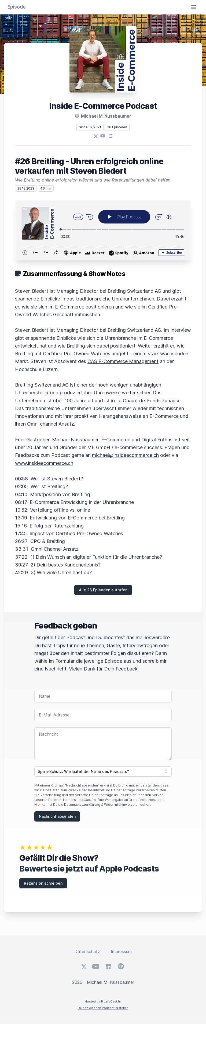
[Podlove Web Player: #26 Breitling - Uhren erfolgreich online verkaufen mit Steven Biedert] (103, 230)
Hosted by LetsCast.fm (103, 1001)
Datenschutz (87, 951)
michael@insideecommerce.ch (125, 455)
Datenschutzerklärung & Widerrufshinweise (99, 805)
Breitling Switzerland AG (134, 330)
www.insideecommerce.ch (44, 463)
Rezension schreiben (43, 883)
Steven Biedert (31, 330)
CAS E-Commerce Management (123, 361)
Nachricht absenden (57, 816)
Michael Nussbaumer (75, 439)
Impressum (121, 951)
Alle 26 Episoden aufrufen (103, 590)
